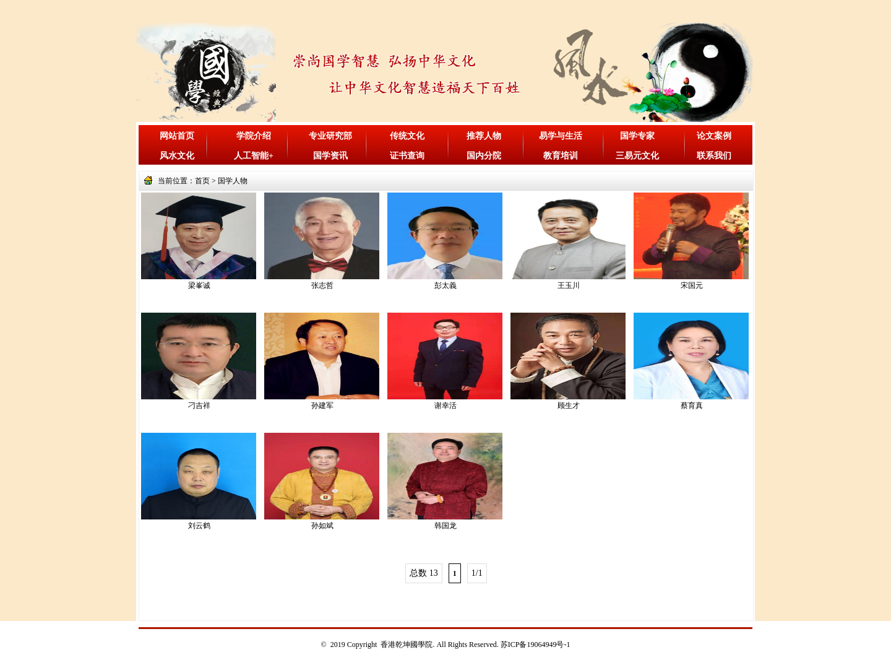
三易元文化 (637, 155)
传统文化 (407, 136)
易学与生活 (560, 136)
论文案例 (714, 136)
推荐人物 (484, 136)
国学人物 (233, 180)
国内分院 (484, 155)
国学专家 (637, 136)
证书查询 (407, 155)
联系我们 (714, 155)
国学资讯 (330, 155)
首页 (202, 180)
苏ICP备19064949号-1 (535, 644)
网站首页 (177, 136)
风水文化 (177, 155)
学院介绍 (253, 136)
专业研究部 (330, 136)
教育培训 (560, 155)
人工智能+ (253, 155)
